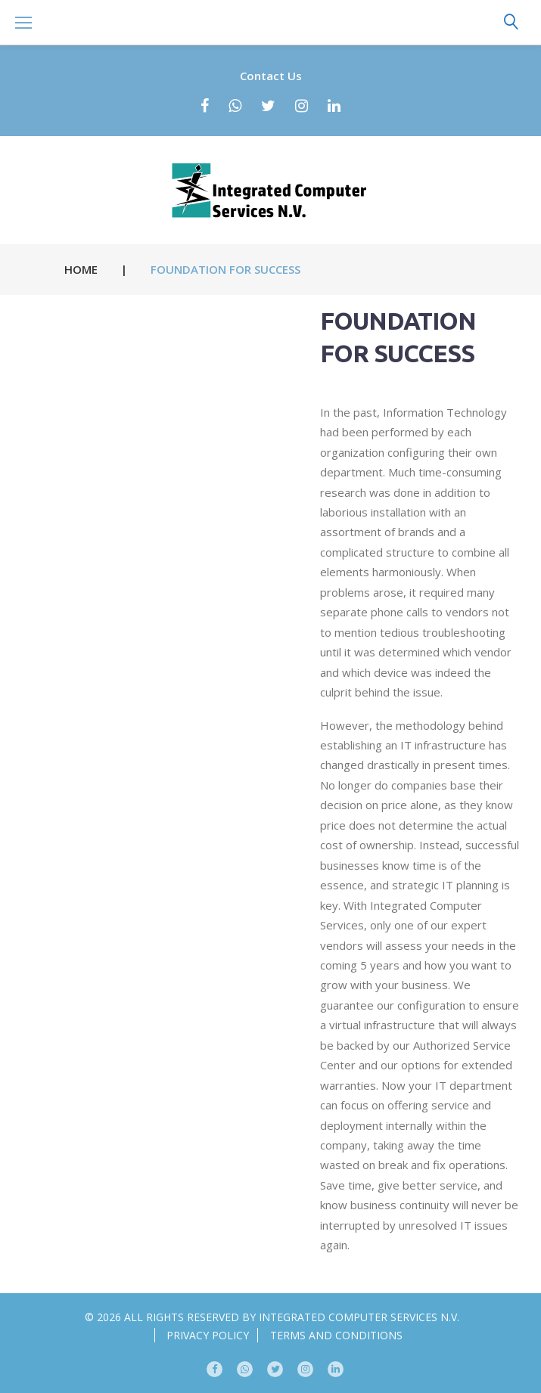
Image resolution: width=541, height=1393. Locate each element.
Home (81, 269)
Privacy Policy (207, 1335)
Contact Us (271, 75)
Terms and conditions (336, 1335)
